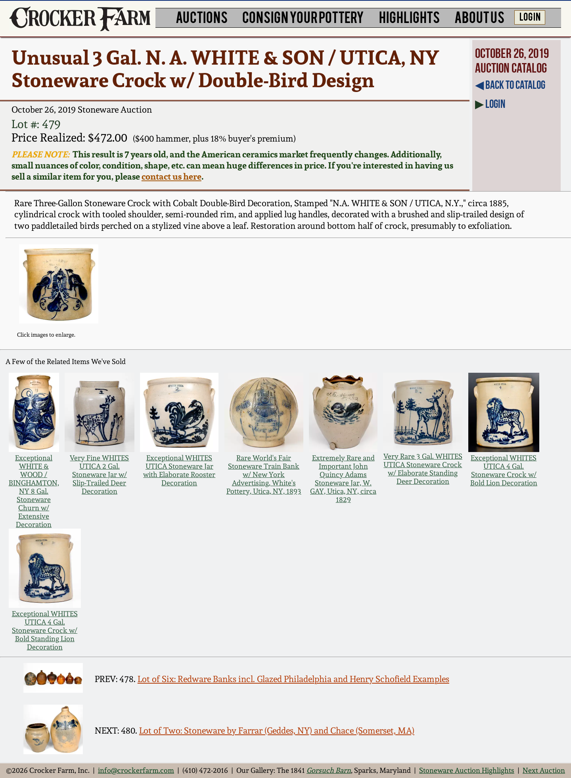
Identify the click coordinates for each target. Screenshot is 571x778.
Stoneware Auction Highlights (466, 770)
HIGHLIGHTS (409, 16)
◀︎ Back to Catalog (510, 85)
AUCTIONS (202, 16)
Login (495, 104)
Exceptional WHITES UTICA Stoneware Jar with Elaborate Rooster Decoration (179, 470)
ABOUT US (479, 16)
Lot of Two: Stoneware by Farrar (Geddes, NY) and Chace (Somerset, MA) (276, 731)
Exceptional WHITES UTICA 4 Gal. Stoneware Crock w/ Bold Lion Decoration (503, 470)
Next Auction (544, 770)
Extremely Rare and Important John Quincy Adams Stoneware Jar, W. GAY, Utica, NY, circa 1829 (343, 479)
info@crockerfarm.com (136, 770)
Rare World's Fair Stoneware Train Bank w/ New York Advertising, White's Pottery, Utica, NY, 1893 (263, 474)
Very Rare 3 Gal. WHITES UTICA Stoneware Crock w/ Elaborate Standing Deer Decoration (422, 468)
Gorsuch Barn (329, 770)
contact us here (171, 176)
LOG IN (529, 16)
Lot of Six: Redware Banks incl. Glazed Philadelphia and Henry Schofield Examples (293, 679)
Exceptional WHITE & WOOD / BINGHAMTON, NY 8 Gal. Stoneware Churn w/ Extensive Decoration (34, 491)
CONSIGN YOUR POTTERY (303, 16)
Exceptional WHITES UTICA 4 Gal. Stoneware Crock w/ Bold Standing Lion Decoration (45, 630)
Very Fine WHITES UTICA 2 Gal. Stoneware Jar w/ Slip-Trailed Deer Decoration (99, 474)
